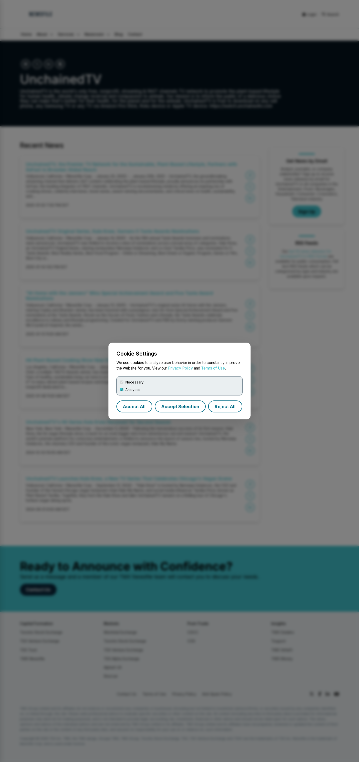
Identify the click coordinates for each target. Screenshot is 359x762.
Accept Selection (180, 406)
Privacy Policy (180, 368)
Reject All (225, 406)
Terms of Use (213, 368)
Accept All (134, 406)
